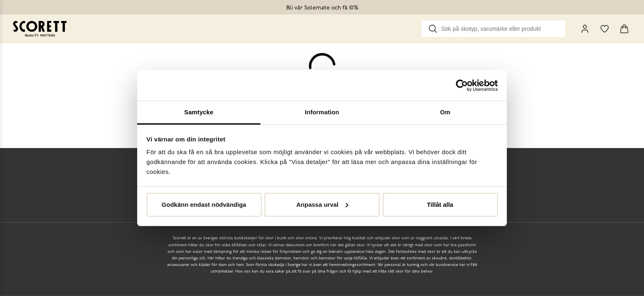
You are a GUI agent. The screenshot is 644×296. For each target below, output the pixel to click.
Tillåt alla (440, 204)
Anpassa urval (322, 204)
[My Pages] (584, 28)
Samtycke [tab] (199, 112)
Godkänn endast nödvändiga (204, 204)
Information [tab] (322, 112)
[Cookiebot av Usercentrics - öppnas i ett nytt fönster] (462, 85)
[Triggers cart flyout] (624, 28)
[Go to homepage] (40, 29)
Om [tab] (445, 112)
